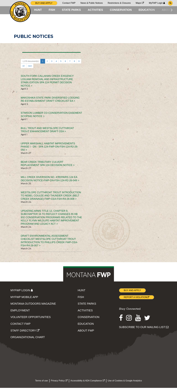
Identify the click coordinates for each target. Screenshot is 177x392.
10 (23, 70)
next (30, 70)
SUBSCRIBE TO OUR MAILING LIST (144, 331)
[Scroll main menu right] (171, 10)
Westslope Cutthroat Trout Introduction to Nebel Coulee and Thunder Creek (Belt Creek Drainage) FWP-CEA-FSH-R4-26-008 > (51, 200)
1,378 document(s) (31, 65)
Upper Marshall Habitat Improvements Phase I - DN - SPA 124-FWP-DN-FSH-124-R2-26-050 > (49, 150)
